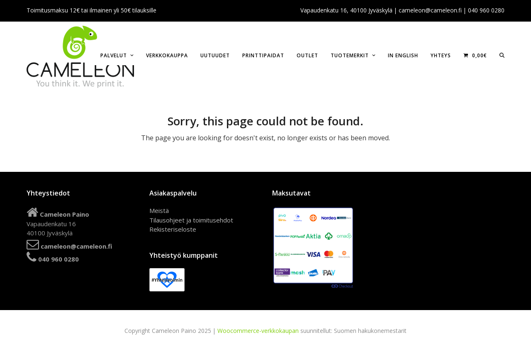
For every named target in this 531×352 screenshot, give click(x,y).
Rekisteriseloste (172, 229)
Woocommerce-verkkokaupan (258, 331)
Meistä (159, 210)
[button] (502, 54)
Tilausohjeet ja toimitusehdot (191, 220)
